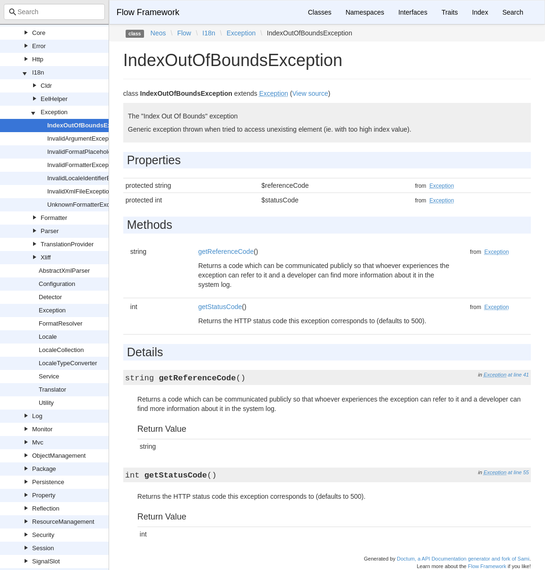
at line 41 (518, 374)
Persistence (48, 482)
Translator (52, 389)
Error (39, 46)
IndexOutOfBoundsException (90, 125)
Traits (450, 12)
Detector (50, 297)
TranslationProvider (67, 244)
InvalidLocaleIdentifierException (90, 178)
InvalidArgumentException (83, 138)
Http (37, 59)
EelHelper (54, 98)
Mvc (37, 442)
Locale (48, 336)
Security (43, 534)
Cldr (46, 85)
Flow (184, 33)
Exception (54, 112)
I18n (38, 72)
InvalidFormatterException (83, 164)
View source (310, 93)
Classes (320, 12)
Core (38, 32)
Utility (46, 402)
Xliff (46, 257)
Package (44, 468)
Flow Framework (148, 12)
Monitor (42, 429)
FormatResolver (60, 323)
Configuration (57, 283)
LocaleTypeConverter (68, 363)
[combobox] (54, 12)
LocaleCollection (61, 349)
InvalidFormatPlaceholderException (95, 151)
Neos (158, 33)
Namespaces (365, 12)
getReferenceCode (226, 251)
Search (512, 12)
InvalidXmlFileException (79, 191)
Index (480, 12)
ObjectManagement (58, 455)
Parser (50, 231)
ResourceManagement (63, 521)
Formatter (54, 217)
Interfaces (412, 12)
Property (43, 495)
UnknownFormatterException (87, 204)
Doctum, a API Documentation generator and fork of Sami (463, 559)
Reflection (46, 508)
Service (49, 376)
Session (43, 548)
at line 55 (518, 472)
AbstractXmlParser (64, 270)
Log (37, 415)
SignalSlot (46, 561)
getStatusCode (220, 306)
